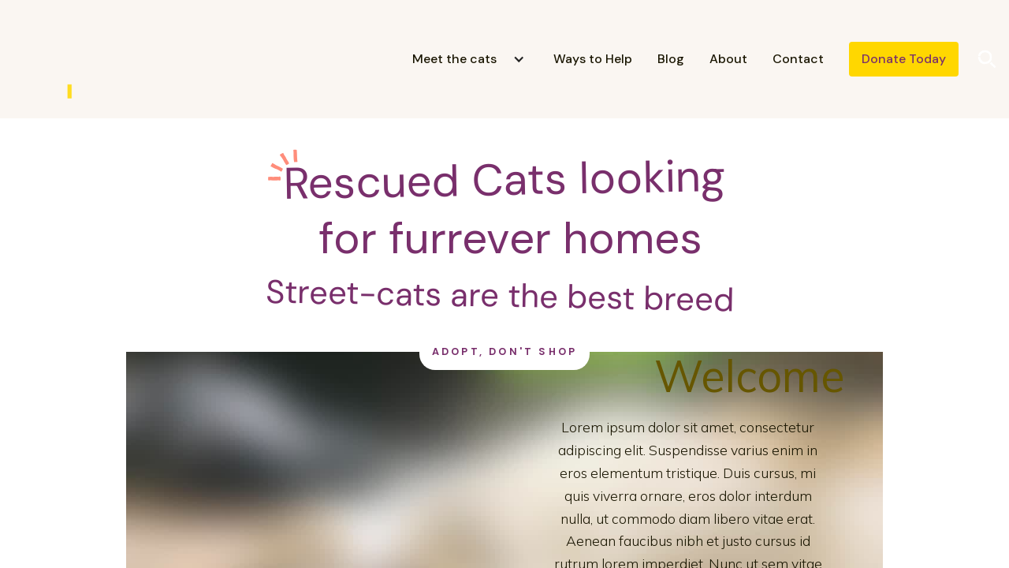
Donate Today (904, 58)
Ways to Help (592, 58)
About (728, 58)
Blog (670, 58)
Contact (798, 58)
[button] (462, 59)
